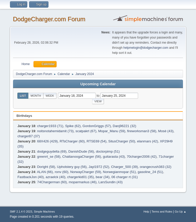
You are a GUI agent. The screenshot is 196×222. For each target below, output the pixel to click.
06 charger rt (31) (125, 177)
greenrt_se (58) (48, 156)
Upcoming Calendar (98, 84)
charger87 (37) (28, 136)
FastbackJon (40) (30, 177)
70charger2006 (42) (142, 156)
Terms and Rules (162, 211)
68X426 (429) (47, 141)
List (23, 95)
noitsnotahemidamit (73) (55, 131)
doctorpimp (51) (108, 151)
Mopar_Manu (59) (111, 131)
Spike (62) (73, 126)
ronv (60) (61, 172)
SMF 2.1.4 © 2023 (21, 211)
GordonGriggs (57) (96, 126)
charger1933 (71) (50, 126)
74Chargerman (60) (52, 182)
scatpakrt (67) (86, 131)
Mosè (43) (166, 131)
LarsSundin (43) (110, 182)
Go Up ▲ (180, 211)
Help (146, 211)
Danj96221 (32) (124, 126)
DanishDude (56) (81, 151)
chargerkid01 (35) (80, 177)
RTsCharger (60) (72, 141)
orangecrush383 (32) (156, 167)
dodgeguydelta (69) (51, 151)
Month (36, 95)
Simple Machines (44, 211)
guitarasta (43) (114, 156)
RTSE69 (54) (96, 141)
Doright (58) (46, 167)
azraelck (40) (55, 177)
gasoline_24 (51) (150, 172)
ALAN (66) (45, 172)
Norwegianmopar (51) (119, 172)
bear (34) (102, 177)
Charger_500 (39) (124, 167)
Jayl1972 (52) (99, 167)
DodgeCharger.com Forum (49, 19)
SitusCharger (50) (121, 141)
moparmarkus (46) (82, 182)
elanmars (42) (147, 141)
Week (50, 95)
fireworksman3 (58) (141, 131)
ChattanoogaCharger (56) (81, 156)
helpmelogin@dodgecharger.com (145, 48)
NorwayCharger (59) (85, 172)
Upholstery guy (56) (72, 167)
